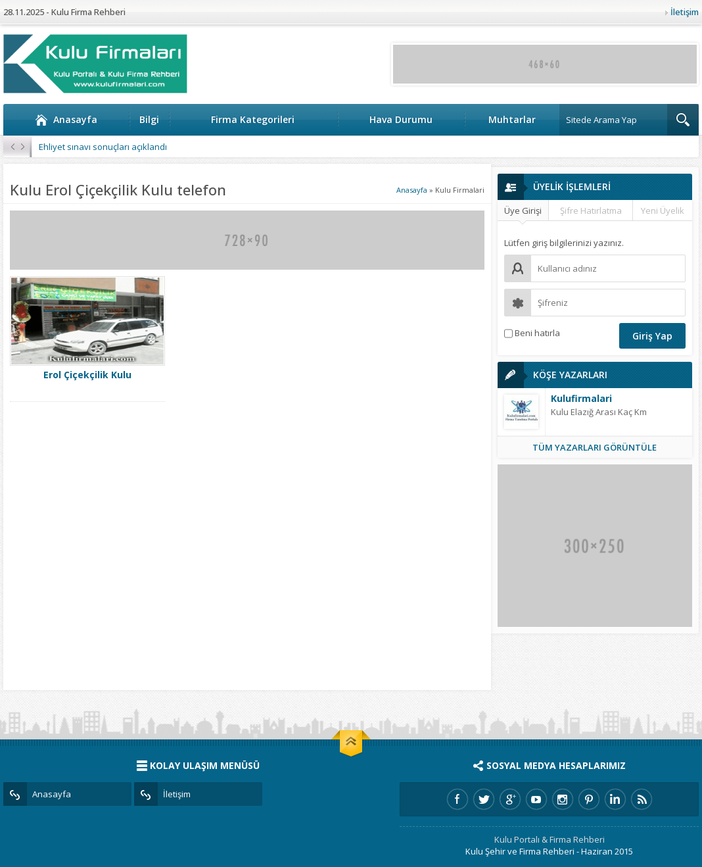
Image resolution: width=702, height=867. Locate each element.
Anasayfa (66, 119)
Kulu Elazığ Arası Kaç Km (599, 412)
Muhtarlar (512, 119)
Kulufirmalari (581, 398)
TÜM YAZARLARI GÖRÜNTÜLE (594, 447)
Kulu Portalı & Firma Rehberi (549, 839)
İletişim (684, 12)
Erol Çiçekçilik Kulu (87, 374)
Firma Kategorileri (252, 119)
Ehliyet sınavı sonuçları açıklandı (103, 147)
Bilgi (149, 119)
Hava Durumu (401, 119)
